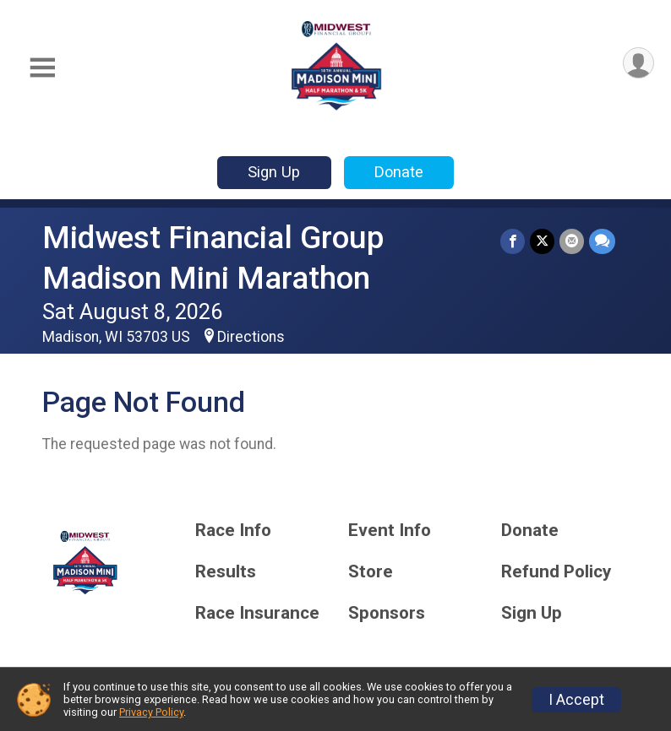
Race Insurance (257, 613)
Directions (251, 336)
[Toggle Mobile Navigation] (42, 68)
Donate (398, 172)
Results (225, 572)
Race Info (233, 530)
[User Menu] (638, 63)
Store (370, 572)
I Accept (576, 699)
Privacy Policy (151, 712)
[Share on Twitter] (542, 241)
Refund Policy (556, 572)
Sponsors (386, 613)
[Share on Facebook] (512, 241)
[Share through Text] (602, 241)
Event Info (389, 530)
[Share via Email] (571, 241)
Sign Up (274, 172)
